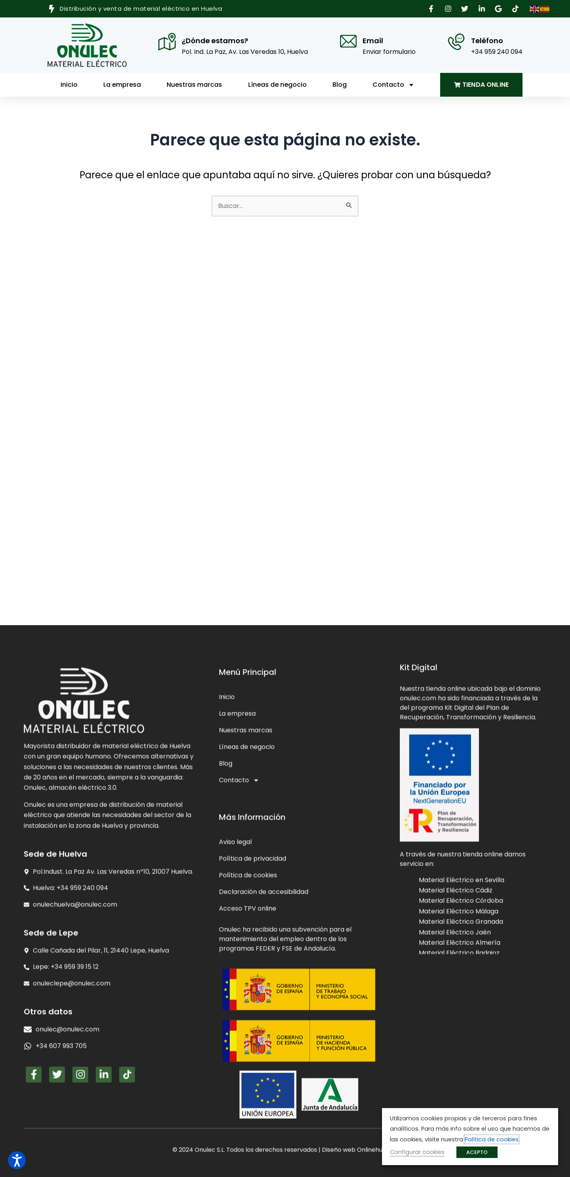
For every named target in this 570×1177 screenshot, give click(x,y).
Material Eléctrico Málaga (458, 1021)
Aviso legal (235, 1008)
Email (373, 41)
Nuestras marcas (194, 84)
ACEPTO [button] (477, 1152)
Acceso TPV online (247, 1074)
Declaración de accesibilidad (263, 1058)
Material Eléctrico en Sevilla (461, 990)
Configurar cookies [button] (417, 1152)
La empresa (122, 84)
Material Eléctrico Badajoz (459, 1063)
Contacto (393, 85)
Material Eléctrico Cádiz (455, 1001)
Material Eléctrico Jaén (455, 1042)
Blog (339, 84)
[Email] (348, 41)
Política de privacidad (252, 1024)
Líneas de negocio (277, 84)
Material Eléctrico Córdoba (461, 1011)
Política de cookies (248, 1041)
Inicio (69, 84)
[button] (432, 8)
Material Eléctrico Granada (461, 1032)
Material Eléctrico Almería (459, 1053)
